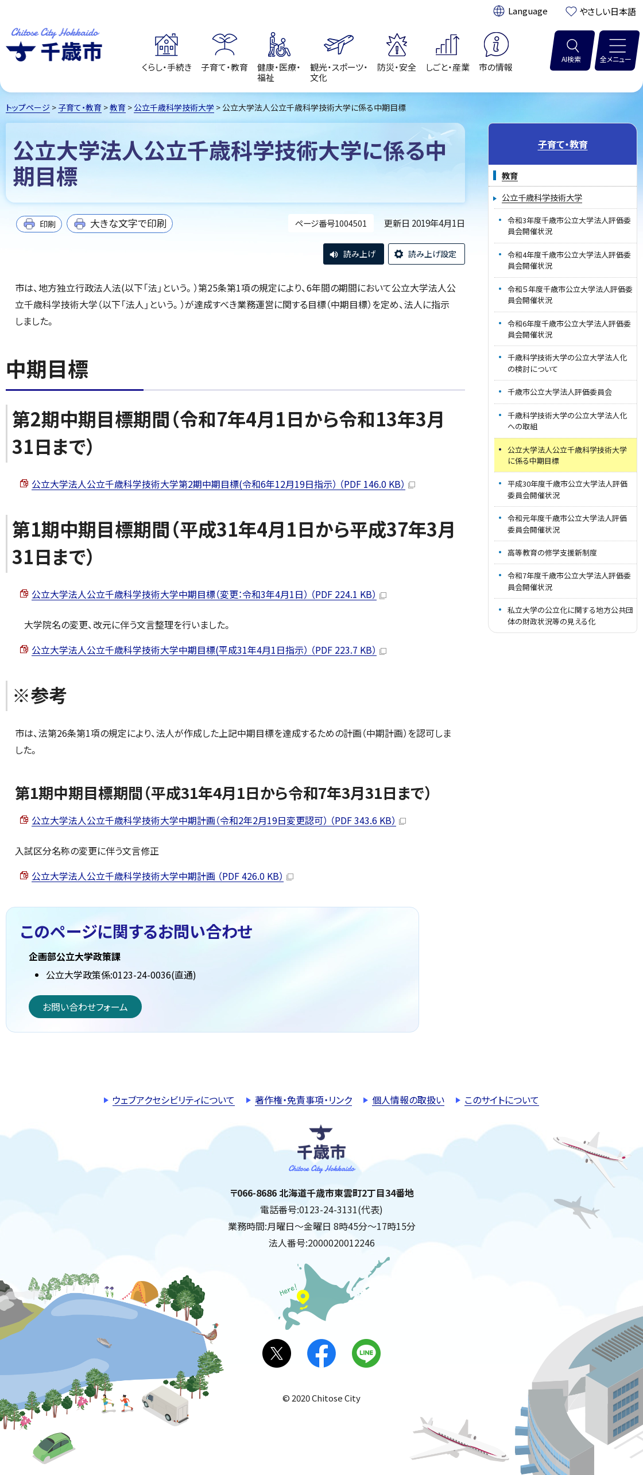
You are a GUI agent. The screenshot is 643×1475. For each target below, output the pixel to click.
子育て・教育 (80, 107)
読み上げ (359, 253)
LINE (366, 1353)
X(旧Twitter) (276, 1353)
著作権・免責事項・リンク (303, 1100)
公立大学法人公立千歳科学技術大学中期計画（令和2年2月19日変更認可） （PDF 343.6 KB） (219, 820)
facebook (321, 1353)
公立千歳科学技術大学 (174, 107)
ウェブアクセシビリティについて (174, 1100)
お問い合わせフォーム (85, 1007)
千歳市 (54, 43)
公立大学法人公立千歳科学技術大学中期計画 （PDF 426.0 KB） (162, 876)
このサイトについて (501, 1100)
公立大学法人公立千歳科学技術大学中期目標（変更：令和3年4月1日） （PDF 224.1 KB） (209, 594)
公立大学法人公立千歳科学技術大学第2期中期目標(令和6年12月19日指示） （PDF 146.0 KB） (223, 484)
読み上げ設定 (432, 253)
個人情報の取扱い (408, 1100)
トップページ (28, 107)
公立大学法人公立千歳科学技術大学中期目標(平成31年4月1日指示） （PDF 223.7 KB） (209, 650)
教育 (118, 107)
